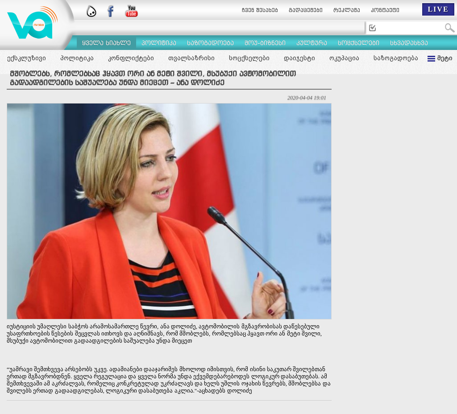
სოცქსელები (249, 58)
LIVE (438, 9)
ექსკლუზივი (26, 58)
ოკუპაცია (344, 58)
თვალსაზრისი (191, 58)
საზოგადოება (396, 58)
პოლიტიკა (77, 58)
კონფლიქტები (131, 58)
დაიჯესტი (299, 58)
